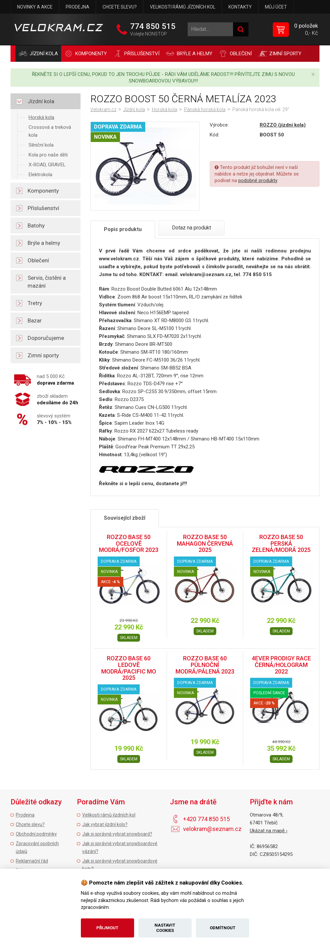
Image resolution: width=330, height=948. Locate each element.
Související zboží (124, 518)
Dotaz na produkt (191, 228)
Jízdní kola (134, 109)
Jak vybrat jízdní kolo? (105, 824)
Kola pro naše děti (48, 155)
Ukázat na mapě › (269, 831)
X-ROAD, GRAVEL (47, 165)
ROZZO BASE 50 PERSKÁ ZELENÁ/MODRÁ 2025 (281, 543)
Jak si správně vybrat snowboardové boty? (119, 864)
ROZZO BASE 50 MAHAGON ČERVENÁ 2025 (205, 543)
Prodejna (77, 7)
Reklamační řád (32, 861)
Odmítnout (222, 927)
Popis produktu (123, 229)
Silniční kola (41, 145)
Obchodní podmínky (36, 834)
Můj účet (276, 7)
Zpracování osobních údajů (37, 847)
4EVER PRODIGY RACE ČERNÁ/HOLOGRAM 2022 (281, 665)
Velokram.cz (103, 109)
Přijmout (107, 927)
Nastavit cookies (164, 928)
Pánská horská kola (204, 109)
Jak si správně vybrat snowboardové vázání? (119, 847)
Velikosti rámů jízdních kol (182, 7)
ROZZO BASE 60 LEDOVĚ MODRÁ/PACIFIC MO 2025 (128, 668)
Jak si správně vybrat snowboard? (117, 834)
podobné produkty (257, 180)
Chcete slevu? (120, 7)
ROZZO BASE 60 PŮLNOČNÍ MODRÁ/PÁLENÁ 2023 (205, 665)
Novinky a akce (35, 7)
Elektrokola (40, 175)
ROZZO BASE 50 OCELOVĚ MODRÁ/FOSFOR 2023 (128, 543)
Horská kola (41, 117)
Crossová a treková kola (50, 131)
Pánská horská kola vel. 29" (260, 109)
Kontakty (240, 7)
